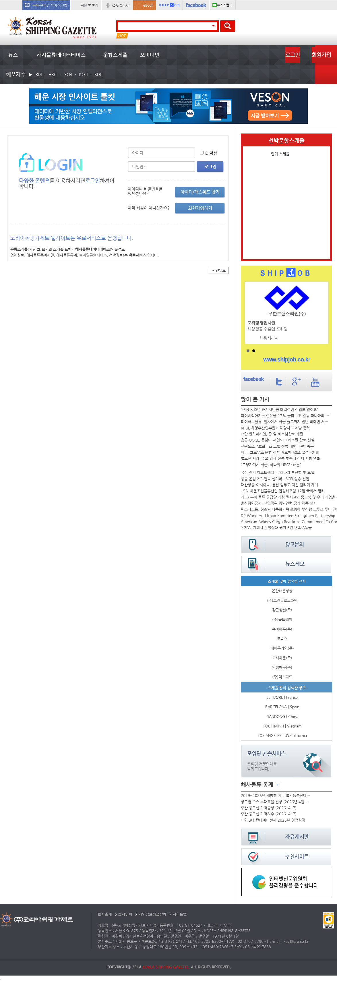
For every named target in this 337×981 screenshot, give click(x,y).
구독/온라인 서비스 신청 (49, 5)
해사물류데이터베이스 (61, 55)
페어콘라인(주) (282, 648)
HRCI (53, 74)
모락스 (282, 639)
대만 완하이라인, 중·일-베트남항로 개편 (272, 434)
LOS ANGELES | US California (282, 735)
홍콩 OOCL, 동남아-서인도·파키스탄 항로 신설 (277, 440)
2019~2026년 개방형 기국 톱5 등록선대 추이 (276, 795)
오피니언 (150, 55)
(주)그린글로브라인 (282, 600)
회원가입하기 (200, 208)
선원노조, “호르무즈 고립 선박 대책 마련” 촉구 (277, 446)
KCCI (83, 74)
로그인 (292, 55)
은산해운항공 (282, 591)
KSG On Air (121, 5)
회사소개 (105, 914)
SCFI (68, 74)
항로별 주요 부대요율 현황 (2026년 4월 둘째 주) (276, 802)
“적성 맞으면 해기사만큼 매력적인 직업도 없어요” (279, 409)
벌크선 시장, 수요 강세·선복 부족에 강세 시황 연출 (280, 458)
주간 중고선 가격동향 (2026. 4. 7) (269, 808)
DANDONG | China (282, 716)
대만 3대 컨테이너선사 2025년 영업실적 (273, 820)
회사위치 (125, 914)
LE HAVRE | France (282, 697)
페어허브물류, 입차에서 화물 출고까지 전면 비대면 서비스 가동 (285, 421)
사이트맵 (180, 914)
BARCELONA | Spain (282, 707)
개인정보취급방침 (152, 914)
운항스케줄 (115, 55)
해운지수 (16, 74)
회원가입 (321, 55)
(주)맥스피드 (282, 677)
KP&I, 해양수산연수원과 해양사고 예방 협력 (275, 428)
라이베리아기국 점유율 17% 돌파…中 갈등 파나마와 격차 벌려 (285, 415)
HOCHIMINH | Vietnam (282, 726)
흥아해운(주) (282, 629)
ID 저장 (211, 153)
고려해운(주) (282, 658)
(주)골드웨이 (282, 619)
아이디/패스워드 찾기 (200, 191)
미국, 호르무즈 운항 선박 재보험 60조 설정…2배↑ (280, 452)
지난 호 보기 (89, 5)
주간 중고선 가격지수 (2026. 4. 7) (269, 814)
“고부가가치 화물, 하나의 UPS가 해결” (271, 465)
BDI (39, 74)
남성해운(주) (282, 667)
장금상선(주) (282, 610)
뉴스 (13, 55)
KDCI (98, 74)
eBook (148, 5)
